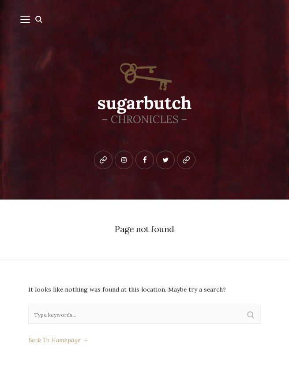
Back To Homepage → (58, 340)
